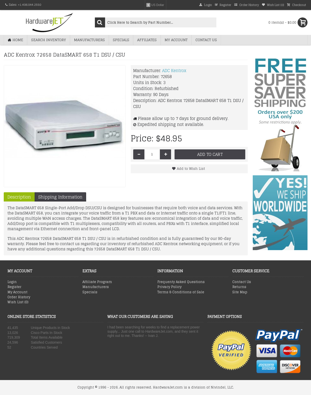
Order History (18, 297)
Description (19, 197)
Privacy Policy (169, 287)
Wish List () (17, 302)
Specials (89, 292)
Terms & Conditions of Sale (180, 292)
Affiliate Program (97, 282)
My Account (17, 292)
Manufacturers (95, 287)
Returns (239, 287)
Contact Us (241, 282)
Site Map (239, 292)
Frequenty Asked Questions (181, 282)
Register (14, 287)
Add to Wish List (191, 168)
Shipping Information (60, 197)
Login (12, 282)
